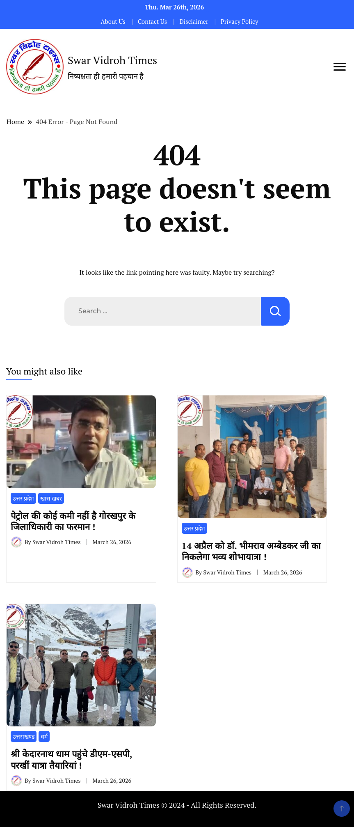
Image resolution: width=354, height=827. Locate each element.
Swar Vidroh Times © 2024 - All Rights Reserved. (177, 805)
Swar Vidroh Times (112, 60)
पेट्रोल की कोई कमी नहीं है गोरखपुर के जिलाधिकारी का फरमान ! (73, 521)
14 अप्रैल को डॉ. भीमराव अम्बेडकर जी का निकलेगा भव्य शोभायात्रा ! (251, 551)
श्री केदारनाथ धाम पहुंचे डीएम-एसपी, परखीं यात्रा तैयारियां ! (71, 759)
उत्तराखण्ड (23, 736)
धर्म (44, 736)
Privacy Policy (239, 21)
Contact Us (152, 21)
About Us (113, 21)
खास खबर (51, 498)
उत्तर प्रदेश (23, 498)
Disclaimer (193, 21)
